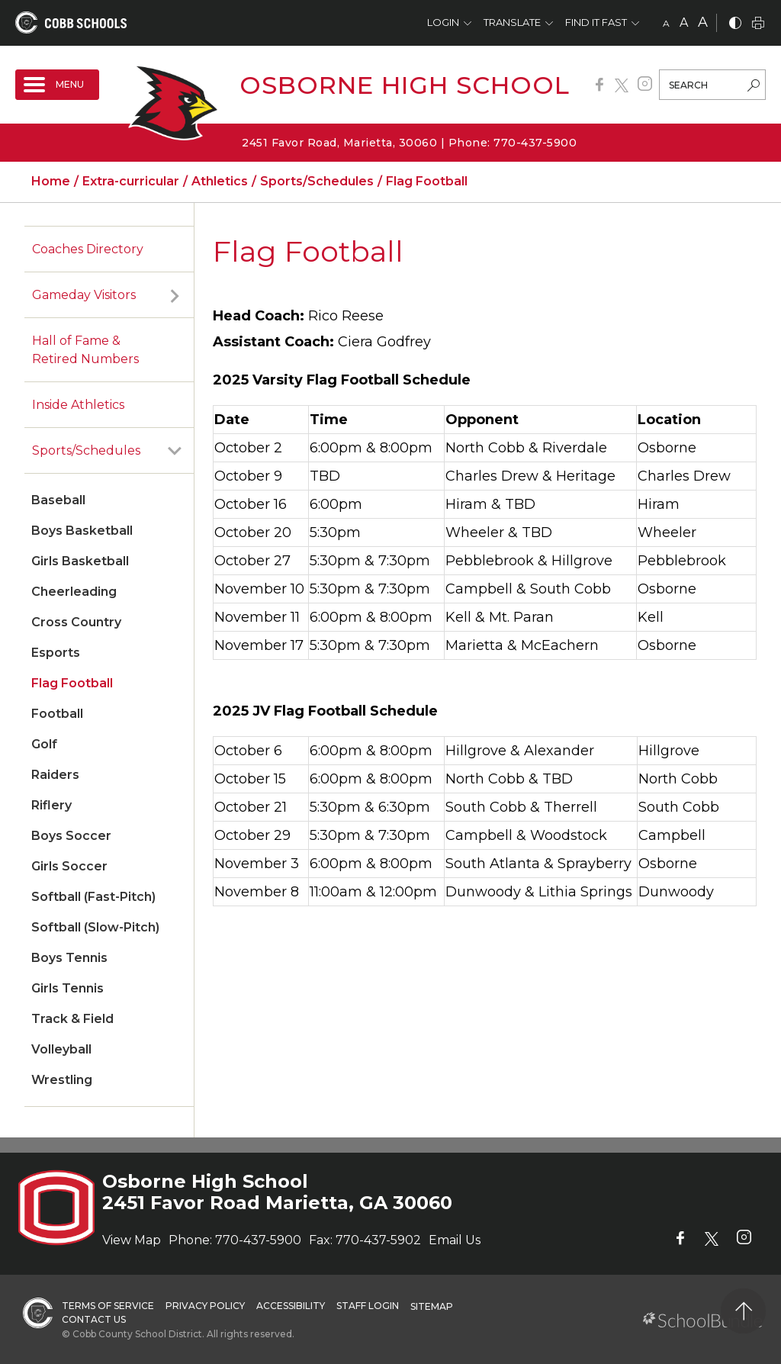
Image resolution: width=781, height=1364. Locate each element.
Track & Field (72, 1019)
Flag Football (72, 683)
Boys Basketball (82, 530)
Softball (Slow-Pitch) (95, 927)
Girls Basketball (80, 561)
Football (57, 713)
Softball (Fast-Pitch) (93, 896)
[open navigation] (57, 84)
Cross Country (76, 622)
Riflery (51, 805)
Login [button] (443, 22)
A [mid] (684, 22)
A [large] (703, 22)
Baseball (58, 500)
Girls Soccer (69, 866)
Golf (44, 744)
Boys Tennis (69, 958)
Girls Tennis (67, 988)
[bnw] (735, 24)
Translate (512, 22)
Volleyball (61, 1049)
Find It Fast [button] (596, 22)
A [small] (666, 23)
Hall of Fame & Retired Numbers (85, 349)
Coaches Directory (87, 249)
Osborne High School (404, 85)
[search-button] (753, 87)
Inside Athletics (78, 404)
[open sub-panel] (175, 295)
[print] (758, 24)
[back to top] (743, 1310)
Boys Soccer (71, 835)
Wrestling (61, 1080)
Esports (55, 652)
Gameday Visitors (84, 295)
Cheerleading (74, 591)
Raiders (55, 774)
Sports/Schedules (86, 450)
